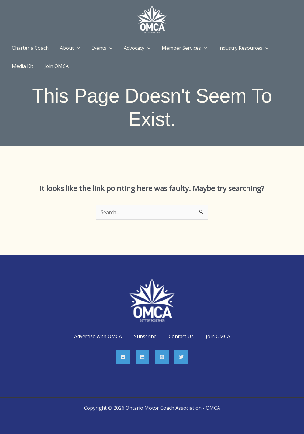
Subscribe (145, 336)
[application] (74, 48)
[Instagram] (162, 357)
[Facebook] (123, 357)
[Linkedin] (142, 357)
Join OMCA (218, 336)
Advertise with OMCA (98, 336)
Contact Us (181, 336)
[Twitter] (181, 357)
